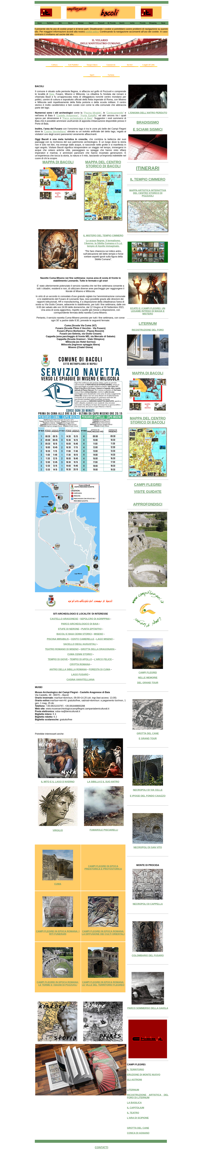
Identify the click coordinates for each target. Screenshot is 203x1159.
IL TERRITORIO (135, 1069)
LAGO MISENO (104, 639)
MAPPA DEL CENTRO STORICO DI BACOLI (103, 164)
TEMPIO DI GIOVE (58, 659)
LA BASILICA (134, 1102)
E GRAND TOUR (148, 738)
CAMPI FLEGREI (147, 485)
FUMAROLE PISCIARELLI (104, 830)
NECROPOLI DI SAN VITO (147, 847)
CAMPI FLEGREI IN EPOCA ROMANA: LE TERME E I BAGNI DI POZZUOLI (58, 983)
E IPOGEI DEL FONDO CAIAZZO (148, 796)
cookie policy (92, 31)
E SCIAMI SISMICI (147, 129)
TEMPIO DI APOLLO (81, 659)
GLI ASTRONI (134, 1079)
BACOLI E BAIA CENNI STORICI (74, 634)
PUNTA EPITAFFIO (91, 629)
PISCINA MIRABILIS (58, 639)
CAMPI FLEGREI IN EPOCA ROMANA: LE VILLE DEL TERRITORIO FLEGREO (103, 983)
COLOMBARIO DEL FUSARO (148, 955)
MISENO (98, 634)
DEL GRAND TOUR (147, 682)
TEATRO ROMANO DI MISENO (62, 649)
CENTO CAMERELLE (82, 639)
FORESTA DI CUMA (99, 669)
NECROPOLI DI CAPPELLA (148, 904)
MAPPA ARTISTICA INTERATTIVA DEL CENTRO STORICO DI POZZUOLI (147, 193)
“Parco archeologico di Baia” (77, 118)
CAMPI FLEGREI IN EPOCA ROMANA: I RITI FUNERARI (57, 932)
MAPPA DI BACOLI (58, 162)
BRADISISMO (148, 122)
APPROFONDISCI (147, 504)
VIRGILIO (58, 830)
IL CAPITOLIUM (135, 1107)
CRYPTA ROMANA (80, 664)
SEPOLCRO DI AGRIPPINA (95, 619)
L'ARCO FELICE (103, 659)
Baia (51, 94)
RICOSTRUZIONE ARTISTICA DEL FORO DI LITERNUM (147, 1096)
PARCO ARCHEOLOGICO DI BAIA (79, 624)
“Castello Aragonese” (67, 115)
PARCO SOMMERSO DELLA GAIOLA (147, 1008)
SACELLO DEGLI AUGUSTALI (79, 644)
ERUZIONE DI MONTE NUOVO (143, 1074)
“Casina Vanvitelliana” (55, 131)
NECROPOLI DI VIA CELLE (147, 790)
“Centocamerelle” (115, 112)
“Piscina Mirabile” (92, 112)
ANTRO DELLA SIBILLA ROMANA (68, 669)
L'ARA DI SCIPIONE (138, 1118)
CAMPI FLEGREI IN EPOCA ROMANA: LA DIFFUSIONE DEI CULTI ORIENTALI (103, 932)
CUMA (57, 884)
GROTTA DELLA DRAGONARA (98, 649)
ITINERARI (147, 168)
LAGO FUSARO (79, 674)
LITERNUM (148, 324)
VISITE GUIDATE (148, 492)
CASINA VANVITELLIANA (81, 679)
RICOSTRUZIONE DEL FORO (148, 330)
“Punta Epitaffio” (88, 115)
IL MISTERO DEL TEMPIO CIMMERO (103, 235)
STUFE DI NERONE (68, 629)
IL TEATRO (133, 1112)
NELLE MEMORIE (147, 677)
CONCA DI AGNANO (138, 1133)
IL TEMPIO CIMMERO (147, 179)
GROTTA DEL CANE (148, 733)
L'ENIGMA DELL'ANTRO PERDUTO (147, 112)
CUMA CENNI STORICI (79, 654)
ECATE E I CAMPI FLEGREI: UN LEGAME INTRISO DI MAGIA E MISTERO (147, 311)
